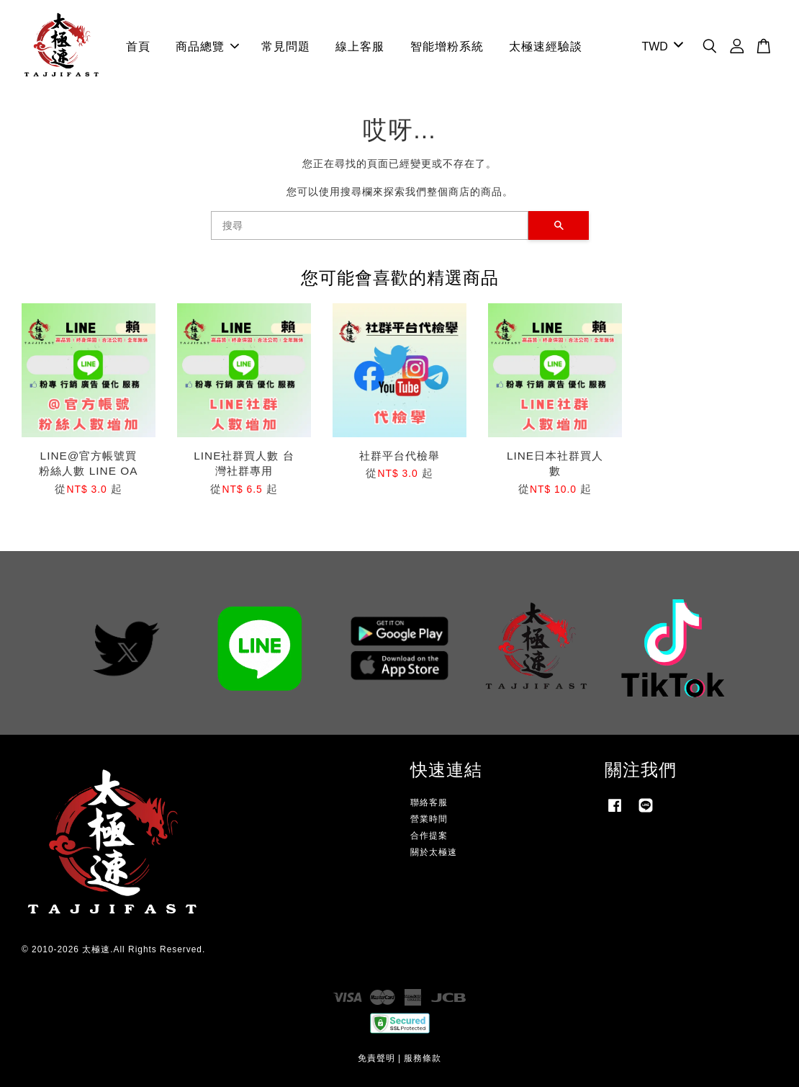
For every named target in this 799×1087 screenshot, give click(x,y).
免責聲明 (376, 1058)
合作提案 (429, 836)
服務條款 (422, 1058)
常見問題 (285, 46)
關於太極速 (433, 852)
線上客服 (359, 46)
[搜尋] (369, 225)
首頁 (138, 46)
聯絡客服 (429, 802)
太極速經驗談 (545, 46)
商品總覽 (207, 46)
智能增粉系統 (447, 46)
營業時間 (429, 819)
